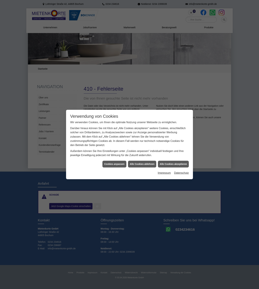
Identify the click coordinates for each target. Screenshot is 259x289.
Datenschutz (181, 169)
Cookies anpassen (114, 160)
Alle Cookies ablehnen (142, 160)
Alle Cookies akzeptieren (173, 160)
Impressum (164, 169)
